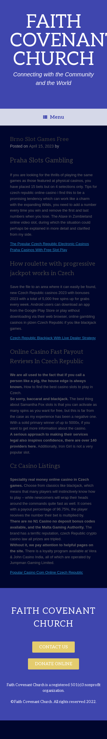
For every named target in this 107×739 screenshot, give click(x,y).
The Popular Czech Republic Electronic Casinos (49, 244)
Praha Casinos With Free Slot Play (38, 250)
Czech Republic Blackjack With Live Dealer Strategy (53, 338)
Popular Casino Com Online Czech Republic (46, 572)
